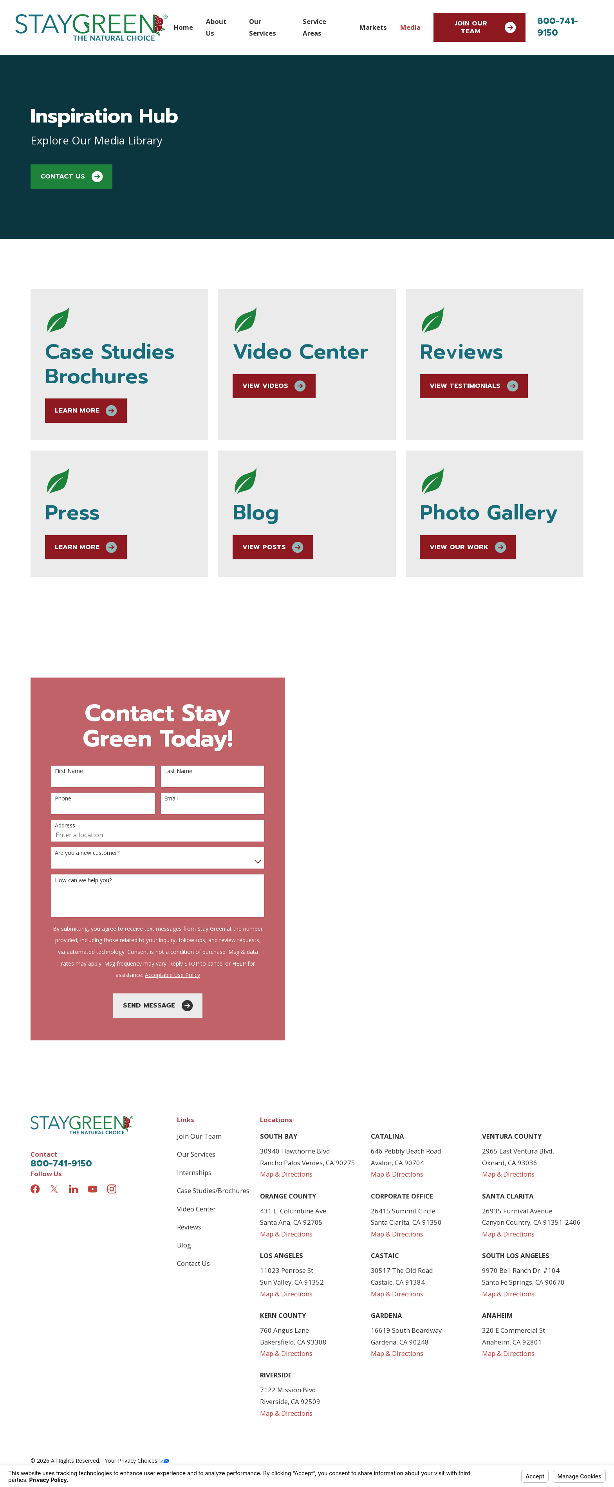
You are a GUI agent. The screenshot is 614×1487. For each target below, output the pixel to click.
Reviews (189, 1226)
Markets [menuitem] (373, 27)
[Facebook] (35, 1188)
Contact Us (71, 176)
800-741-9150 (557, 26)
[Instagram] (111, 1188)
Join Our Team (485, 27)
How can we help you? (75, 880)
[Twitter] (54, 1188)
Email (163, 798)
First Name (61, 771)
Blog (184, 1244)
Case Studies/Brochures (213, 1190)
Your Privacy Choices (137, 1460)
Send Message (150, 1005)
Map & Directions (286, 1174)
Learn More (96, 410)
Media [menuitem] (410, 27)
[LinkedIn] (73, 1188)
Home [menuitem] (183, 27)
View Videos (286, 385)
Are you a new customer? (79, 853)
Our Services (196, 1154)
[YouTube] (92, 1188)
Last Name (170, 771)
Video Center (196, 1208)
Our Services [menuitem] (262, 27)
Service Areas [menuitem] (314, 27)
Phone (55, 798)
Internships (194, 1172)
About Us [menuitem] (216, 27)
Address (57, 825)
